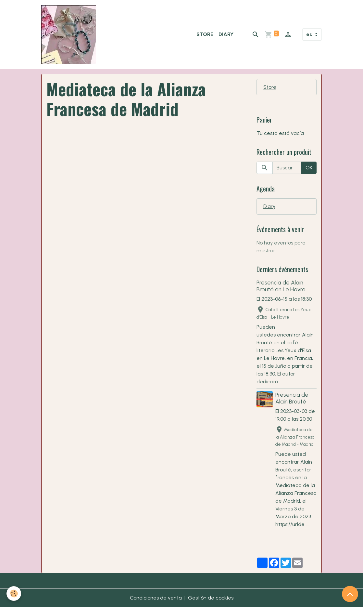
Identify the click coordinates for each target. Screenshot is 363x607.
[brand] (70, 34)
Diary (226, 34)
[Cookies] (13, 593)
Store (204, 34)
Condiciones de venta (156, 598)
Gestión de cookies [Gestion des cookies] (210, 598)
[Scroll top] (350, 594)
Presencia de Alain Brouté (291, 398)
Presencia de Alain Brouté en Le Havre (281, 286)
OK (309, 168)
